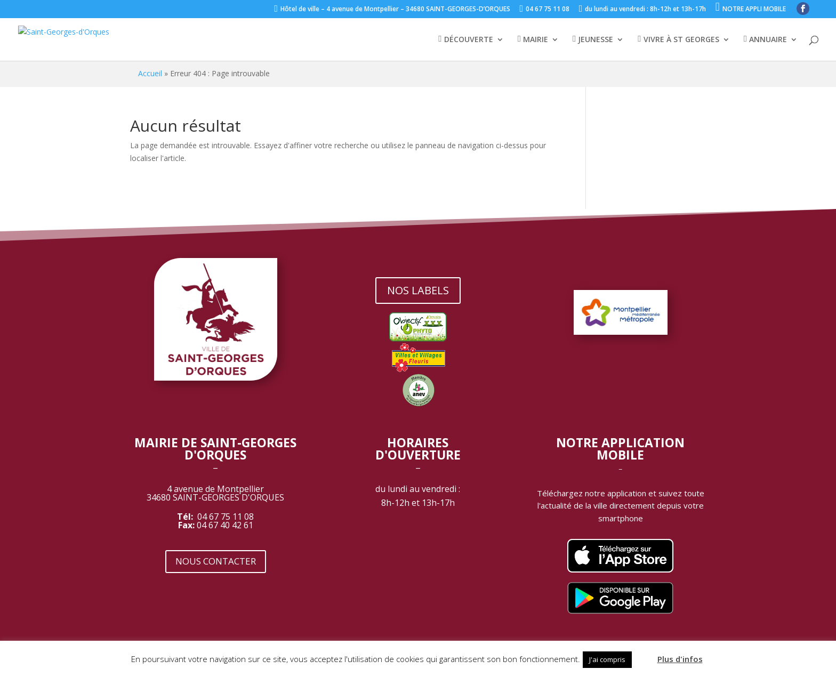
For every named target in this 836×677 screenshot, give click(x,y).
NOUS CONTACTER (215, 561)
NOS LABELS (418, 290)
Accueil (150, 73)
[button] (643, 654)
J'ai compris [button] (607, 659)
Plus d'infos (680, 659)
